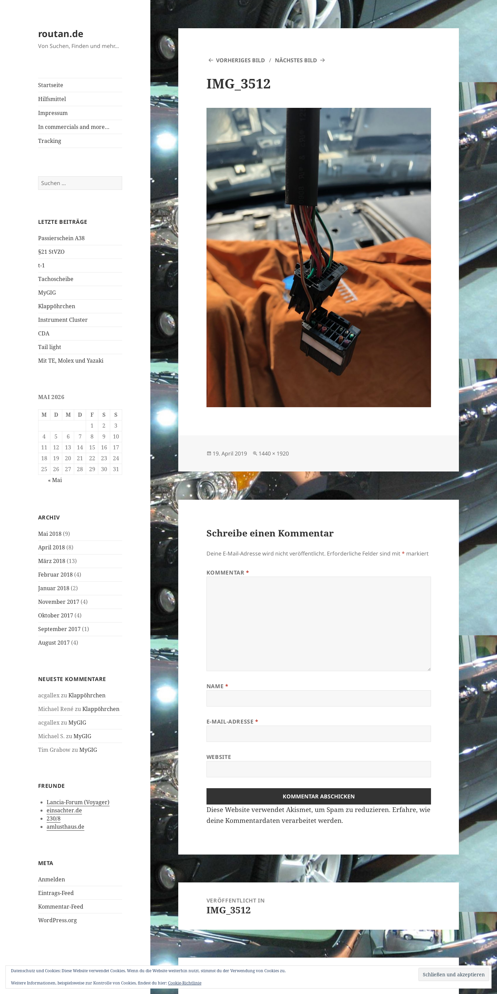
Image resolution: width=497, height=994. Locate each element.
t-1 (41, 265)
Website (218, 757)
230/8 (54, 818)
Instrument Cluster (63, 320)
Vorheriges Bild (240, 60)
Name (217, 686)
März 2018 (51, 561)
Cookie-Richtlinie (184, 983)
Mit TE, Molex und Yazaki (70, 360)
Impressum (53, 113)
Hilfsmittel (52, 99)
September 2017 (59, 629)
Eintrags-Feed (56, 893)
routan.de (60, 33)
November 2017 (58, 602)
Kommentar (227, 572)
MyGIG (47, 292)
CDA (43, 333)
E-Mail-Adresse (232, 721)
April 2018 (51, 547)
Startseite (50, 85)
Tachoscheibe (55, 279)
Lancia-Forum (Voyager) (78, 802)
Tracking (49, 141)
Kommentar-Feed (60, 906)
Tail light (49, 347)
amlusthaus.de (65, 826)
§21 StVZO (51, 251)
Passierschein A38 (61, 238)
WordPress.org (57, 920)
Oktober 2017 (55, 615)
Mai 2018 (50, 533)
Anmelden (51, 879)
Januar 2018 (53, 588)
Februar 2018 (55, 574)
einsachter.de (64, 810)
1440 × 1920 (274, 453)
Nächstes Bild (296, 60)
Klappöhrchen (56, 306)
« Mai (55, 480)
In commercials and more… (74, 127)
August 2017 (54, 642)
